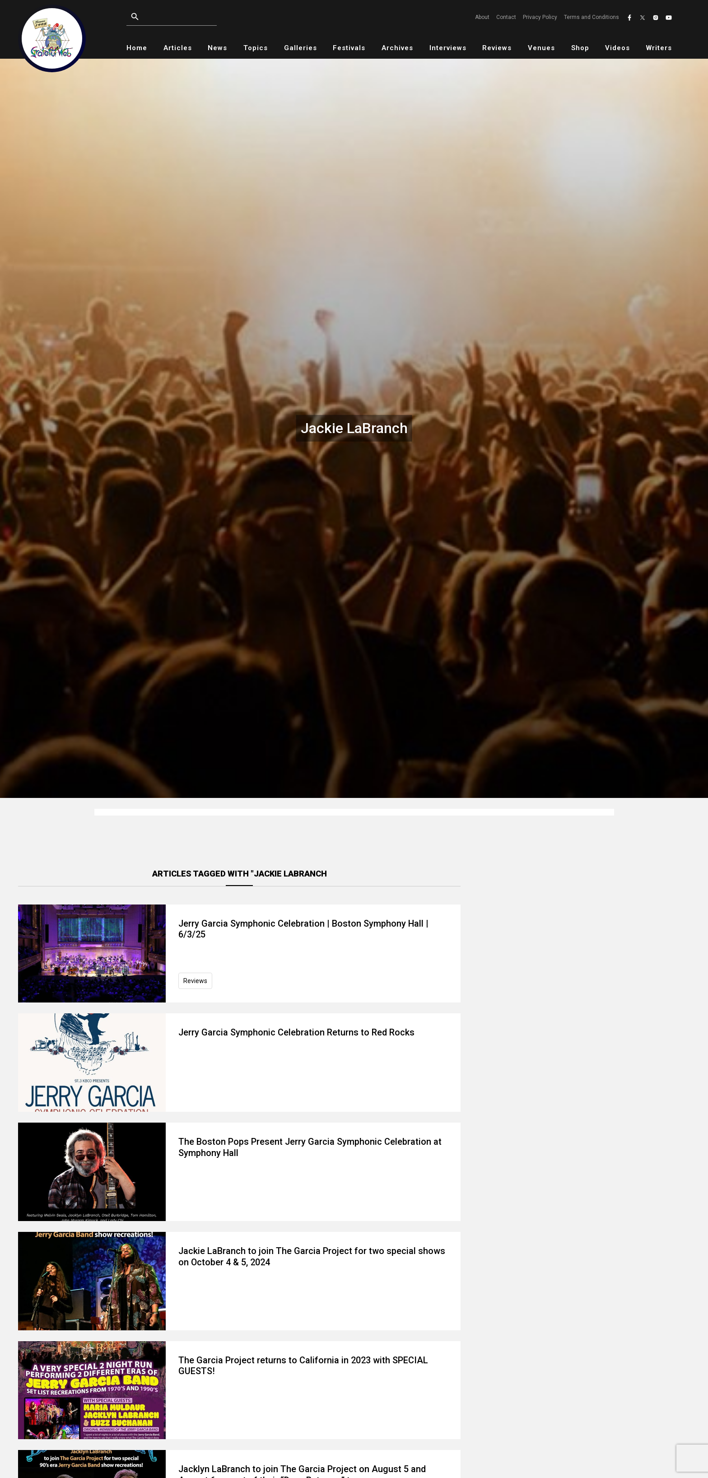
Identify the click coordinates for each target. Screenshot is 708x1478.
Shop (580, 48)
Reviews (497, 48)
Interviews (447, 48)
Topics (255, 48)
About (482, 17)
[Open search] (135, 16)
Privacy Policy (540, 17)
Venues (541, 48)
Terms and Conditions (591, 17)
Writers (659, 48)
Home (136, 48)
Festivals (349, 48)
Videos (617, 48)
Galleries (300, 48)
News (217, 48)
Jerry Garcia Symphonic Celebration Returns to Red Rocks (296, 1032)
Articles (177, 48)
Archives (397, 48)
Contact (506, 17)
